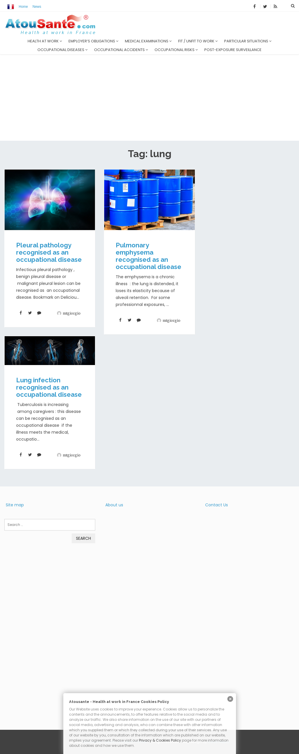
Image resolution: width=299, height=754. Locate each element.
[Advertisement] (149, 97)
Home (23, 7)
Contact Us (216, 505)
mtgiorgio (72, 313)
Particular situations (247, 41)
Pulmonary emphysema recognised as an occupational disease (148, 255)
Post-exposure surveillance (233, 49)
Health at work (45, 41)
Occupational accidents (121, 49)
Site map (15, 505)
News (37, 7)
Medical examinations (148, 41)
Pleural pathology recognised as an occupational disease (49, 252)
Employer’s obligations (93, 41)
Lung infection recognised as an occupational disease (49, 387)
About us (114, 505)
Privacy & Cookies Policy (160, 740)
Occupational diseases (62, 49)
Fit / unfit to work (198, 41)
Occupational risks (176, 49)
